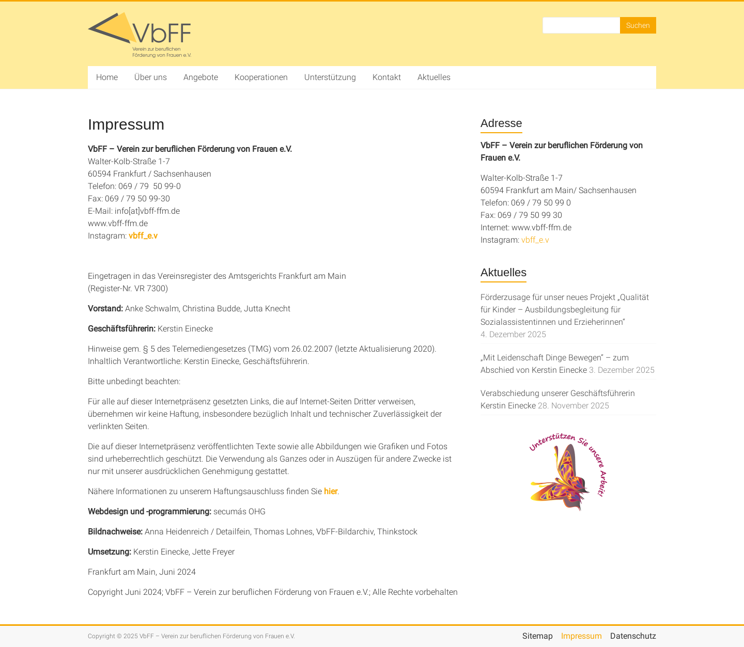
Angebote (200, 77)
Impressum (581, 636)
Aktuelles (434, 77)
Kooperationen (261, 77)
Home (107, 77)
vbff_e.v (143, 236)
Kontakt (387, 77)
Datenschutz (633, 636)
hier (330, 491)
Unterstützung (330, 77)
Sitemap (537, 636)
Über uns (150, 77)
